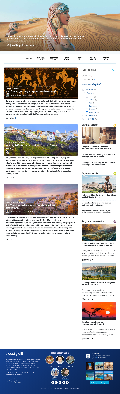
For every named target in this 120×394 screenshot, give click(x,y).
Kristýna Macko (16, 95)
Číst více (11, 118)
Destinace (39, 83)
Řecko (46, 83)
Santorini (27, 83)
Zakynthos (9, 86)
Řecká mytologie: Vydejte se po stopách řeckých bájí (31, 90)
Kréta (33, 83)
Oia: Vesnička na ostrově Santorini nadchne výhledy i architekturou (29, 207)
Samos (51, 83)
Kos (56, 83)
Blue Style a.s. (74, 388)
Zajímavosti (10, 83)
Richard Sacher (16, 152)
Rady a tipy (19, 83)
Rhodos (16, 86)
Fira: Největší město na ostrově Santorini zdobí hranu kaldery (31, 147)
